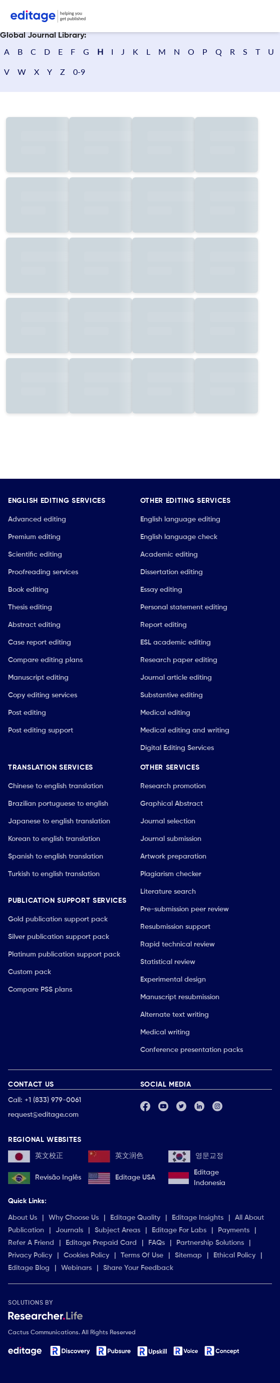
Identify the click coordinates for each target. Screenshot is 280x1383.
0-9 (79, 71)
